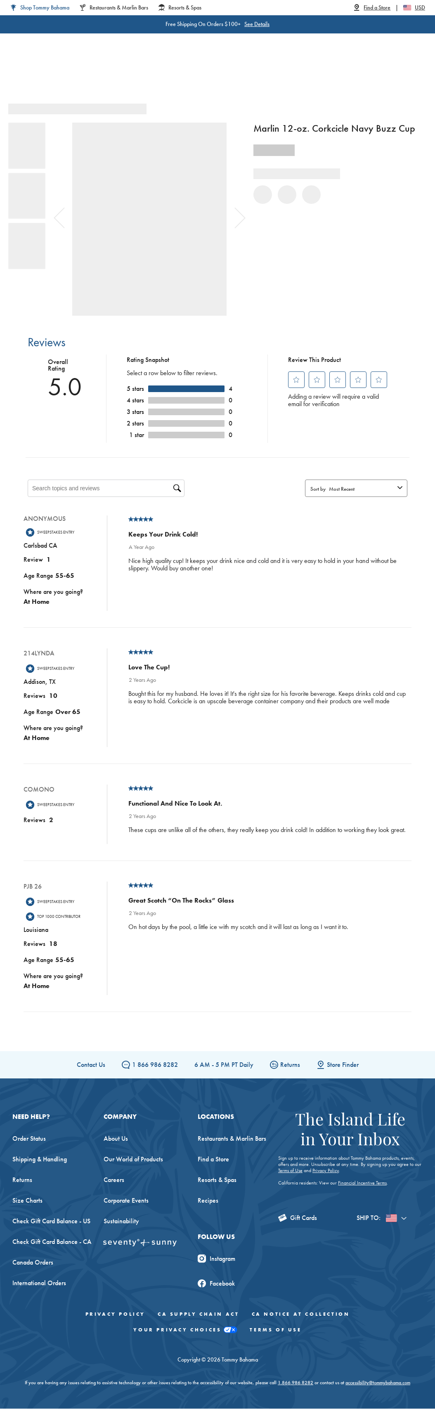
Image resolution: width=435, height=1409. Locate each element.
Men (105, 74)
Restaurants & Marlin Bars (232, 1139)
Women (74, 74)
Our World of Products (133, 1159)
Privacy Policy (325, 1171)
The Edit (291, 74)
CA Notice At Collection (301, 1314)
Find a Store (213, 1159)
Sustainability (121, 1221)
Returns (285, 1065)
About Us (116, 1139)
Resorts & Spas (217, 1180)
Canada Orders (32, 1262)
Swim (201, 74)
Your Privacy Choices (185, 1329)
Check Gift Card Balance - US (51, 1221)
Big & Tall (139, 74)
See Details (257, 24)
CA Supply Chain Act (198, 1314)
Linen (173, 74)
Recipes (208, 1200)
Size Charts (27, 1200)
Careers (114, 1180)
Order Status (29, 1139)
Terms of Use (290, 1171)
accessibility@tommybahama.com (377, 1383)
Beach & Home (244, 74)
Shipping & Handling (39, 1159)
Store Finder (338, 1065)
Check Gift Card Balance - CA (52, 1242)
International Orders (39, 1283)
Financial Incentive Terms (362, 1183)
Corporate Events (126, 1200)
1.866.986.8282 (295, 1383)
